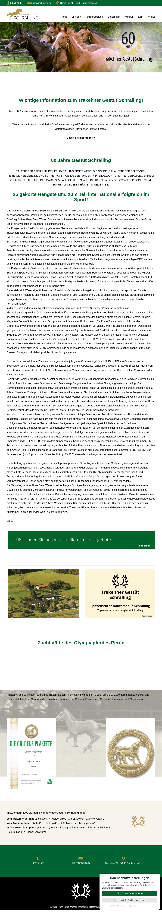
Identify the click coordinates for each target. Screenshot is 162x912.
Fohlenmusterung (94, 17)
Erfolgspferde (114, 17)
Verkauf (129, 17)
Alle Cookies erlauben (129, 893)
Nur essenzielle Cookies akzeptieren (129, 900)
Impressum (83, 907)
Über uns (76, 17)
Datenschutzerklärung (117, 906)
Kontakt (151, 17)
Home (64, 17)
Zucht (140, 17)
